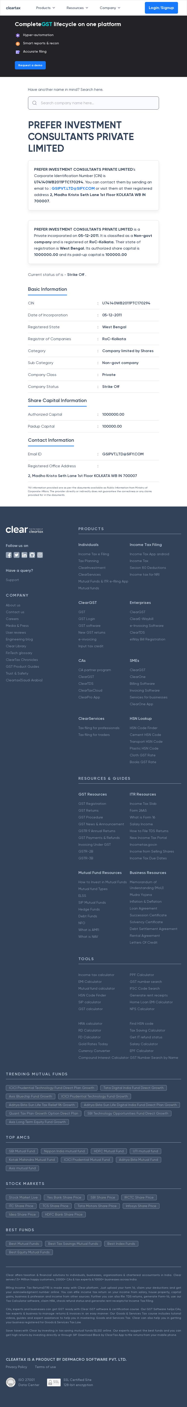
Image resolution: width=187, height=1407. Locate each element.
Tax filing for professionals (99, 728)
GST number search (146, 982)
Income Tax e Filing (93, 554)
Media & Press (17, 626)
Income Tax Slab (143, 804)
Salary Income (141, 824)
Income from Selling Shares (152, 851)
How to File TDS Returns (149, 831)
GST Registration (92, 804)
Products (46, 8)
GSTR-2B (85, 851)
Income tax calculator (96, 975)
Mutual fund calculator (96, 988)
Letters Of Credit (144, 942)
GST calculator (90, 1009)
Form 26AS (138, 810)
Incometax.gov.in (143, 844)
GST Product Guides (22, 666)
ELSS (82, 896)
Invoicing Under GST (94, 844)
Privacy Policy (16, 1367)
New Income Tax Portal (148, 838)
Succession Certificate (148, 915)
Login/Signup (161, 7)
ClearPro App (89, 697)
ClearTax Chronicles (22, 660)
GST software (89, 626)
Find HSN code (141, 1023)
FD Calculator (89, 1037)
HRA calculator (90, 1023)
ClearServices (89, 574)
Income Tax (139, 561)
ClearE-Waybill (141, 619)
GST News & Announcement (101, 824)
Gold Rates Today (93, 1044)
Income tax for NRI (144, 574)
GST (81, 612)
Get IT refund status (146, 1037)
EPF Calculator (141, 1051)
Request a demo (30, 65)
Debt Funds (87, 916)
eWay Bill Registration (147, 639)
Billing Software (142, 683)
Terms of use (45, 1367)
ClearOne (138, 677)
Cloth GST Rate (143, 755)
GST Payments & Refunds (99, 838)
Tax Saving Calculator (147, 1030)
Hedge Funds (89, 909)
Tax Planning (88, 561)
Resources (78, 8)
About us (13, 605)
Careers (12, 619)
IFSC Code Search (145, 988)
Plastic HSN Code (144, 748)
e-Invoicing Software (147, 626)
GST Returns (88, 810)
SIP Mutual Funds (92, 902)
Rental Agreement (145, 936)
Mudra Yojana (141, 895)
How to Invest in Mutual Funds (102, 882)
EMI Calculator (90, 982)
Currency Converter (94, 1051)
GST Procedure (90, 817)
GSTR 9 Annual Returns (96, 831)
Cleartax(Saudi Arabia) (24, 680)
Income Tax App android (149, 554)
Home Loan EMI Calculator (151, 1002)
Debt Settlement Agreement (154, 929)
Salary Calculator (144, 1044)
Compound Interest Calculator (103, 1058)
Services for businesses (149, 697)
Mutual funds (88, 588)
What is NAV (88, 936)
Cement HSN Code (145, 735)
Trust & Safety (17, 673)
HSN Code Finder (143, 728)
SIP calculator (89, 1002)
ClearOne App (141, 704)
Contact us (15, 612)
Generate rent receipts (149, 995)
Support (12, 580)
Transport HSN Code (146, 741)
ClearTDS (137, 632)
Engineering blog (19, 639)
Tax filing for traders (94, 735)
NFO (81, 923)
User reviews (16, 632)
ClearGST (137, 612)
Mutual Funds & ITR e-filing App (103, 581)
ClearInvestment (92, 568)
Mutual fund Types (93, 889)
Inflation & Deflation (146, 901)
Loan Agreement (143, 908)
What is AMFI (88, 930)
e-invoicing (87, 639)
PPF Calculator (142, 975)
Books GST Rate (143, 762)
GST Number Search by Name (154, 1058)
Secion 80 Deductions (148, 568)
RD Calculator (89, 1030)
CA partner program (94, 670)
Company (111, 8)
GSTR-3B (85, 858)
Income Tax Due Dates (148, 858)
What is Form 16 (142, 817)
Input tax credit (90, 646)
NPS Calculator (142, 1009)
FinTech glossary (19, 653)
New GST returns (91, 632)
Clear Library (16, 646)
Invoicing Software (145, 690)
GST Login (86, 619)
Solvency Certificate (146, 922)
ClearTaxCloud (90, 690)
